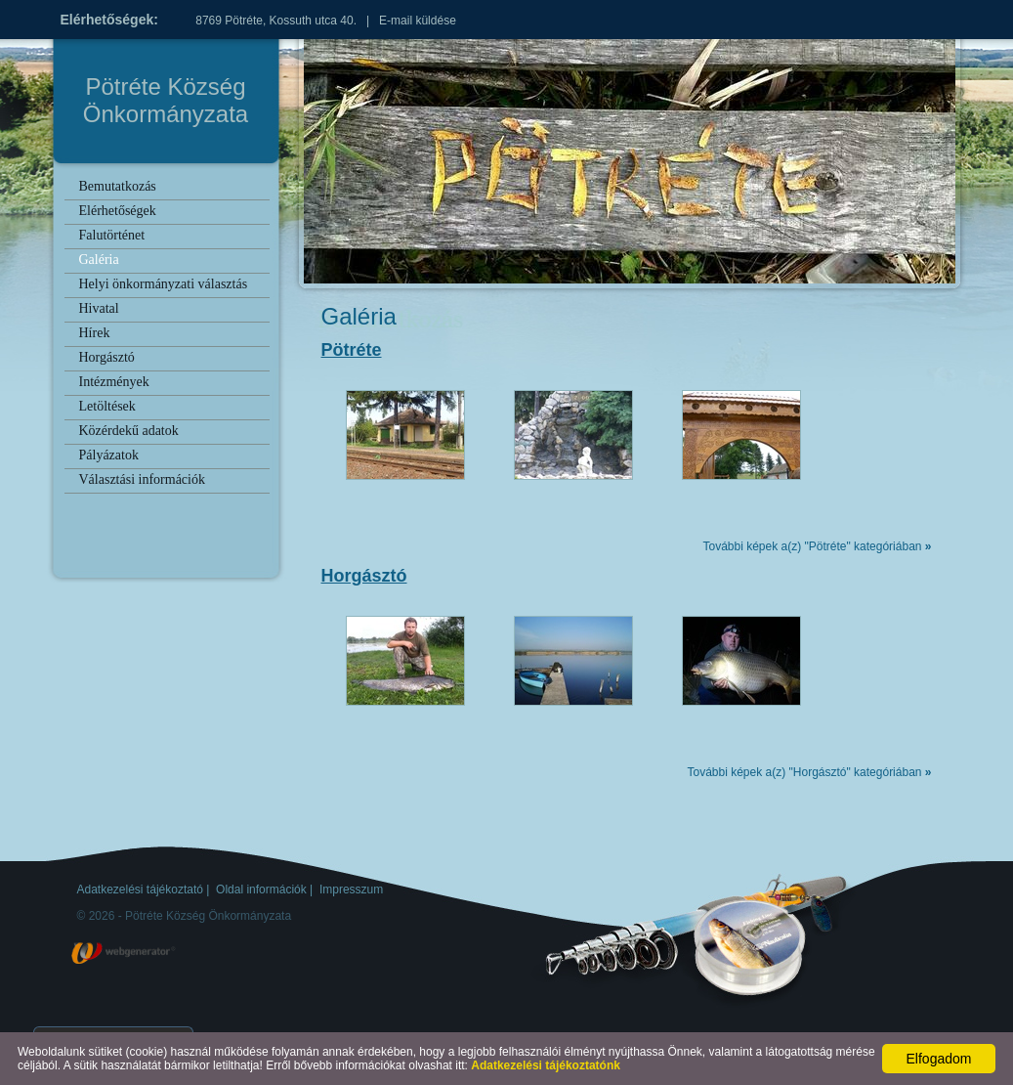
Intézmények (114, 381)
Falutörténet (112, 235)
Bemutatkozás (117, 186)
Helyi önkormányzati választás (163, 284)
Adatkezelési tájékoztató (140, 889)
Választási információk (142, 479)
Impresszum (351, 889)
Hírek (94, 333)
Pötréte (351, 350)
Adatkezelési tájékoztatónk (545, 1065)
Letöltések (107, 406)
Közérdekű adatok (129, 430)
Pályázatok (109, 455)
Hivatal (99, 308)
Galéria (99, 259)
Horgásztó (107, 357)
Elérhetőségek (117, 210)
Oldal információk (261, 889)
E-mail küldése (417, 20)
